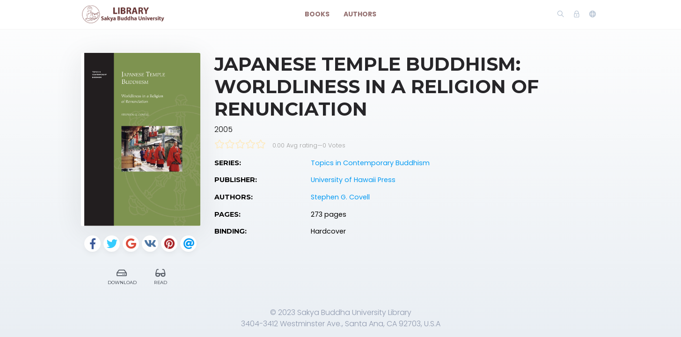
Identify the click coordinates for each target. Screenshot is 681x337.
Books (317, 14)
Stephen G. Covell (340, 197)
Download (122, 275)
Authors (360, 14)
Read (160, 275)
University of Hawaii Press (353, 179)
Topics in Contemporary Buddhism (370, 163)
